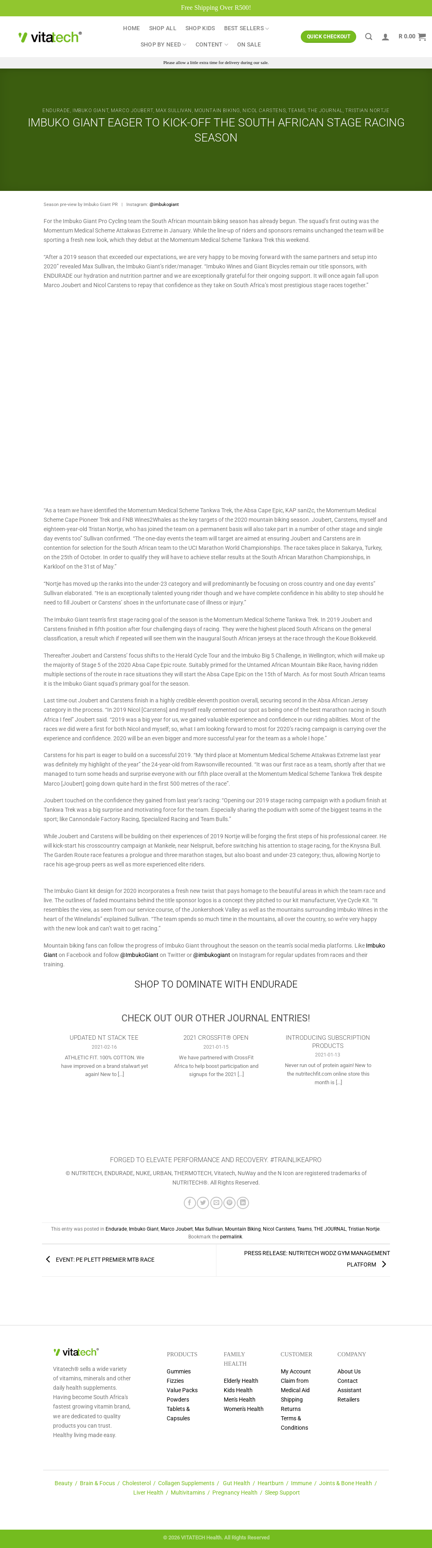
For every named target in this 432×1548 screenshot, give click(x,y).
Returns (291, 1409)
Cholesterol (136, 1483)
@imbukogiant (164, 204)
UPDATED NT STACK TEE (104, 1037)
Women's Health (244, 1409)
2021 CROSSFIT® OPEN (216, 1037)
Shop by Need (164, 45)
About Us (349, 1371)
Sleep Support (282, 1492)
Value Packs (182, 1390)
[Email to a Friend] (216, 1203)
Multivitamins (188, 1492)
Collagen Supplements (186, 1483)
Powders (178, 1399)
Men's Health (240, 1399)
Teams (296, 110)
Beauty (64, 1483)
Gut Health (236, 1483)
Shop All (162, 28)
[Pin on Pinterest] (229, 1203)
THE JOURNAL (325, 110)
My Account (296, 1371)
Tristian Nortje (367, 110)
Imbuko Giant (90, 110)
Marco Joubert (132, 110)
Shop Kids (200, 28)
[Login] (385, 37)
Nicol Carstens (264, 110)
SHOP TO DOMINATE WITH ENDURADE (216, 984)
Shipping (292, 1399)
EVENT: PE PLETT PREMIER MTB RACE (98, 1260)
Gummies (179, 1371)
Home (131, 28)
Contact (347, 1380)
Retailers (348, 1399)
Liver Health (148, 1492)
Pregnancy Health (235, 1492)
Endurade (56, 110)
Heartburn (271, 1483)
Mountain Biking (217, 110)
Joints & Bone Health (345, 1483)
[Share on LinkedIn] (243, 1203)
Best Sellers (246, 29)
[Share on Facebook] (190, 1203)
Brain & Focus (97, 1483)
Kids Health (238, 1390)
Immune (301, 1483)
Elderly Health (241, 1380)
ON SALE (249, 44)
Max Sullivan (174, 110)
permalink (231, 1237)
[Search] (368, 37)
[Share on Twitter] (203, 1203)
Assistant (349, 1390)
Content (212, 45)
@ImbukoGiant (139, 955)
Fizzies (175, 1380)
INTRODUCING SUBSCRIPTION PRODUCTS (328, 1041)
